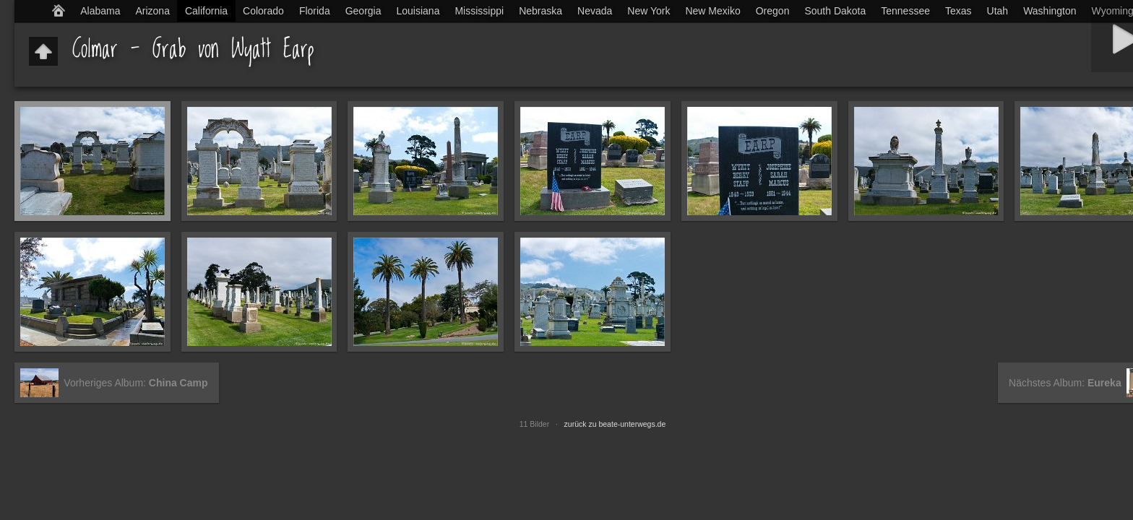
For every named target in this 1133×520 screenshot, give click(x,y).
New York (648, 11)
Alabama (100, 11)
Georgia (363, 11)
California (206, 11)
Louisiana (418, 11)
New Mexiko (712, 11)
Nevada (594, 11)
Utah (998, 11)
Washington (1049, 11)
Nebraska (540, 11)
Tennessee (905, 11)
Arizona (152, 11)
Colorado (263, 11)
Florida (314, 11)
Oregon (773, 11)
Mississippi (479, 11)
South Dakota (835, 11)
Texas (958, 11)
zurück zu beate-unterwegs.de (615, 424)
